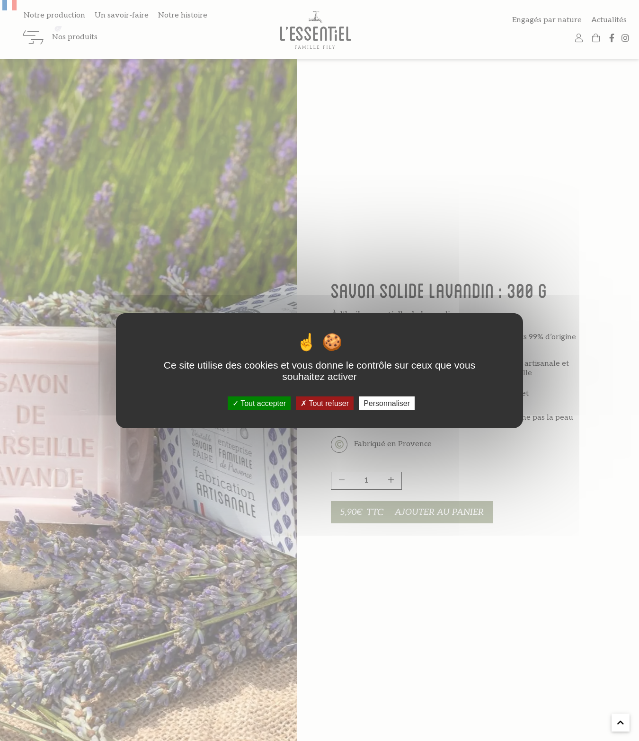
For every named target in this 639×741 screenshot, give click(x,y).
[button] (621, 723)
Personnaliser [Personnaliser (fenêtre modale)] (387, 403)
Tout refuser (325, 403)
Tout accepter (259, 403)
